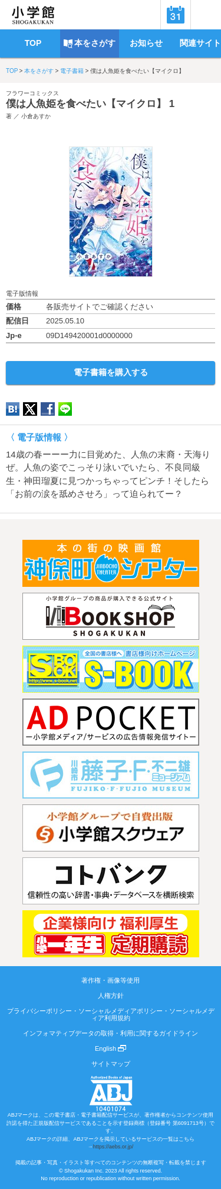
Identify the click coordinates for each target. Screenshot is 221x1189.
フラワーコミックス (32, 93)
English (110, 1048)
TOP (12, 71)
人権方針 (111, 995)
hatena (12, 409)
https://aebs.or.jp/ (113, 1147)
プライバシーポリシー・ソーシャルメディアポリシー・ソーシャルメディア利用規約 (111, 1014)
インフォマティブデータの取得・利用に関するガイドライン (110, 1033)
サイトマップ (110, 1063)
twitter (30, 409)
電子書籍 (72, 71)
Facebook (48, 409)
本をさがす (39, 71)
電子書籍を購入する (111, 372)
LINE (65, 409)
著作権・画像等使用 (110, 980)
